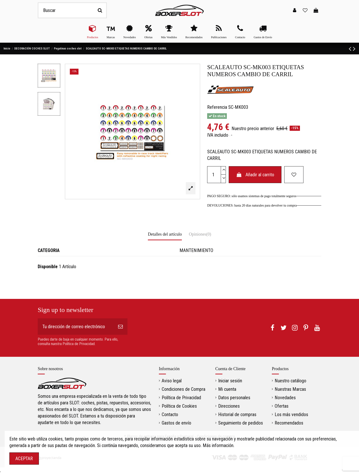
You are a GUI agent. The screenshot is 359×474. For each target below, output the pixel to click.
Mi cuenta (227, 389)
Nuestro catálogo (290, 381)
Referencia (217, 107)
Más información (218, 445)
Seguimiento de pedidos (240, 423)
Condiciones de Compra (183, 389)
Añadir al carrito (255, 174)
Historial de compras (237, 414)
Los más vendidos (291, 414)
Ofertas (281, 406)
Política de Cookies (179, 406)
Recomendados (289, 423)
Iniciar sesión (230, 381)
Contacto (170, 414)
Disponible (48, 266)
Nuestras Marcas (290, 389)
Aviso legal (172, 381)
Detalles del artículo (165, 234)
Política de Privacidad (181, 397)
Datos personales (234, 397)
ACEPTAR (24, 458)
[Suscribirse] (120, 326)
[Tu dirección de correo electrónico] (75, 326)
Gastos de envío (176, 423)
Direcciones (229, 406)
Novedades (285, 397)
